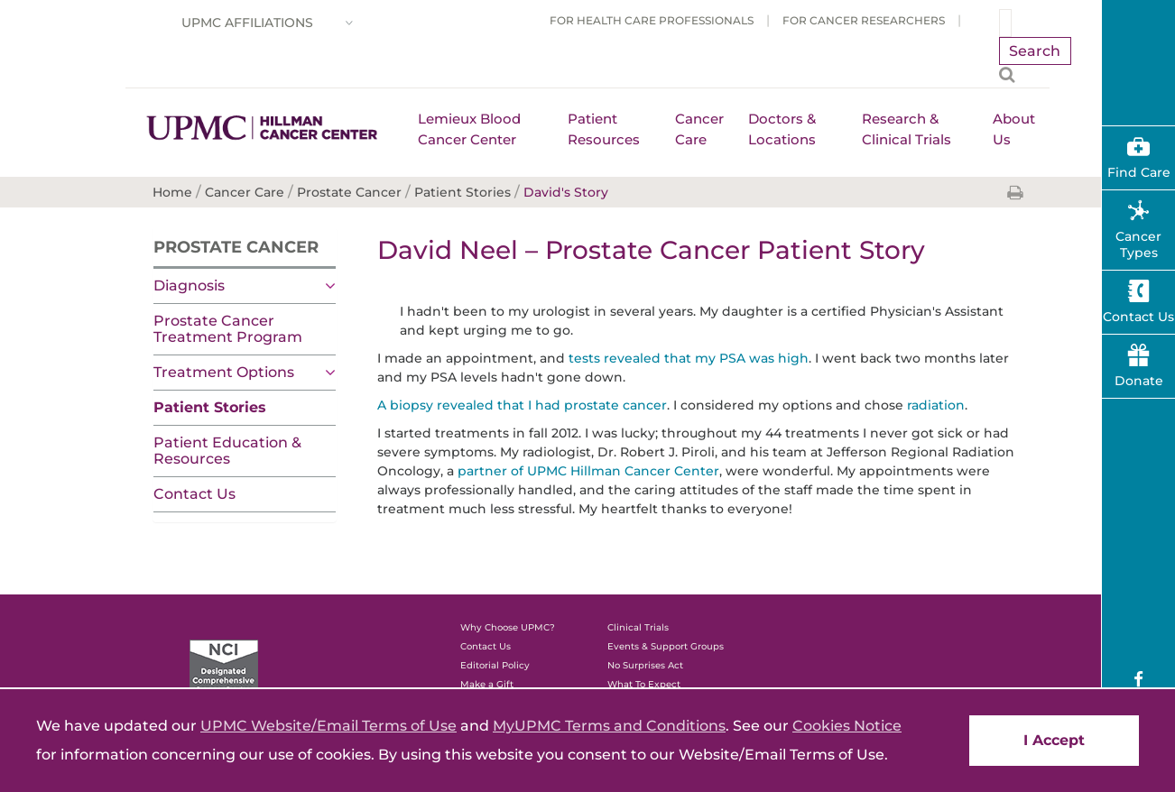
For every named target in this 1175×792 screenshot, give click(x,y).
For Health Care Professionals (652, 20)
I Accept (1054, 740)
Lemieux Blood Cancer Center (469, 129)
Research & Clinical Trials (906, 129)
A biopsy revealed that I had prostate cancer (522, 405)
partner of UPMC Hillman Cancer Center (588, 471)
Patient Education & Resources (227, 450)
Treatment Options (223, 372)
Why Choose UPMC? (507, 627)
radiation (936, 405)
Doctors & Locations (782, 129)
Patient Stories (209, 407)
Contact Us (194, 493)
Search (1034, 51)
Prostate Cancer (236, 247)
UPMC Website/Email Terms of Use (328, 725)
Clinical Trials (638, 627)
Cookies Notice (847, 725)
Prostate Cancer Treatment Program (227, 328)
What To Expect (643, 684)
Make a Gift (486, 684)
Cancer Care (699, 129)
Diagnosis (189, 285)
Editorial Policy (495, 665)
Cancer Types (1138, 244)
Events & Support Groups (665, 646)
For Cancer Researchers (863, 20)
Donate (1139, 381)
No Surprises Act (645, 665)
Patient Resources (604, 129)
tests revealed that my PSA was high (689, 358)
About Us (1014, 129)
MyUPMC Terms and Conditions (609, 725)
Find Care (1138, 172)
